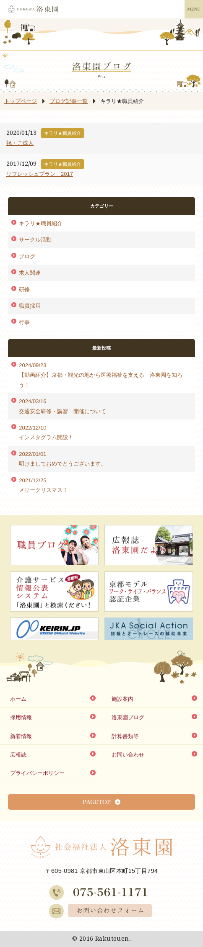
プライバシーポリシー (37, 773)
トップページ (20, 101)
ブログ (27, 256)
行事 (24, 322)
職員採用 (30, 306)
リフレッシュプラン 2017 (39, 174)
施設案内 (122, 699)
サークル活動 (35, 240)
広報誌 (18, 754)
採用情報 (21, 717)
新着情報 (21, 736)
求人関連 (30, 273)
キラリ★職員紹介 (40, 223)
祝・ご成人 (20, 143)
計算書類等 (125, 736)
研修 (24, 289)
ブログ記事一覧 (68, 101)
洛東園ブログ (128, 717)
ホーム (18, 699)
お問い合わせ (128, 754)
